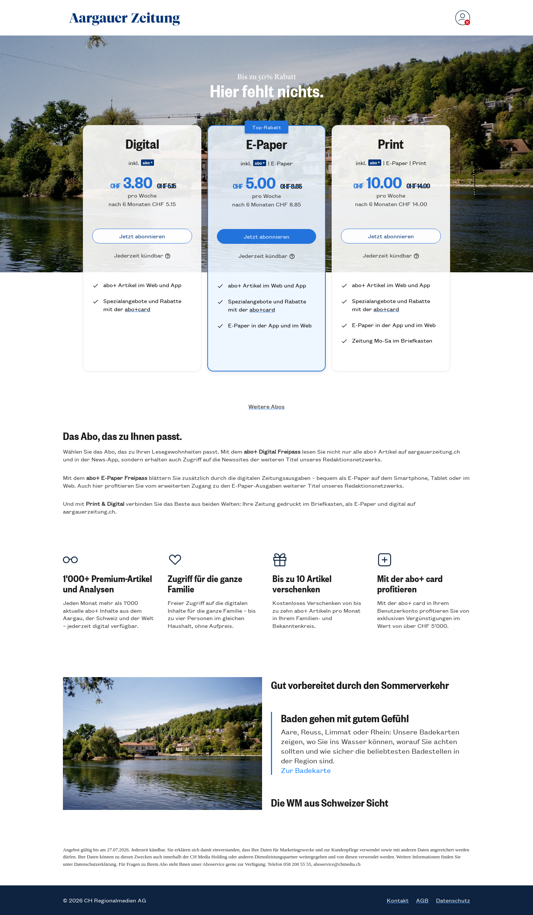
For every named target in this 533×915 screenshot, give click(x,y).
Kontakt (398, 900)
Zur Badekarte (306, 770)
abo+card (137, 309)
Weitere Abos (266, 406)
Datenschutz (453, 900)
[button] (370, 684)
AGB (422, 900)
